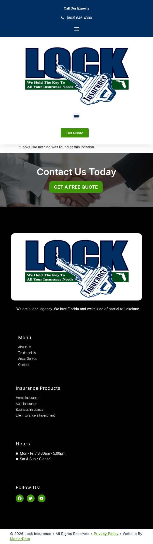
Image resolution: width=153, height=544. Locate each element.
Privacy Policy (106, 533)
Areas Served (27, 358)
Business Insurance (29, 409)
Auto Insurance (26, 404)
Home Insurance (27, 398)
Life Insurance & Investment (35, 415)
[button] (76, 29)
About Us (24, 347)
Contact (23, 365)
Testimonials (27, 353)
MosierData (20, 539)
